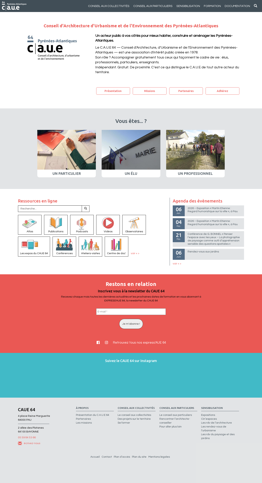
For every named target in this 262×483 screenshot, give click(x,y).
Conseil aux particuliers (153, 6)
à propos (82, 408)
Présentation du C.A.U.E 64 (92, 415)
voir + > (135, 253)
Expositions (208, 415)
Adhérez (222, 91)
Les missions (84, 422)
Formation (212, 6)
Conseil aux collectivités (108, 6)
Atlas (29, 224)
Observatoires (134, 224)
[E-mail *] (131, 311)
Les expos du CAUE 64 (34, 246)
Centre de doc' (116, 246)
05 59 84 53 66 (27, 437)
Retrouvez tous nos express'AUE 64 (139, 342)
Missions (149, 91)
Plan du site (139, 457)
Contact (107, 457)
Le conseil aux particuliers (175, 415)
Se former (124, 422)
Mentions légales (159, 457)
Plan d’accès (122, 457)
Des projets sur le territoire (134, 419)
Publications (56, 224)
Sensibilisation (188, 6)
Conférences (64, 246)
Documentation (237, 6)
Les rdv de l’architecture (216, 422)
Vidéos (108, 224)
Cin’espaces (209, 419)
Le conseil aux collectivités (134, 415)
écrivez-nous (29, 443)
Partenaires (186, 91)
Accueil (95, 457)
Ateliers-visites (90, 246)
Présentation (113, 91)
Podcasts (82, 224)
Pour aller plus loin (170, 426)
